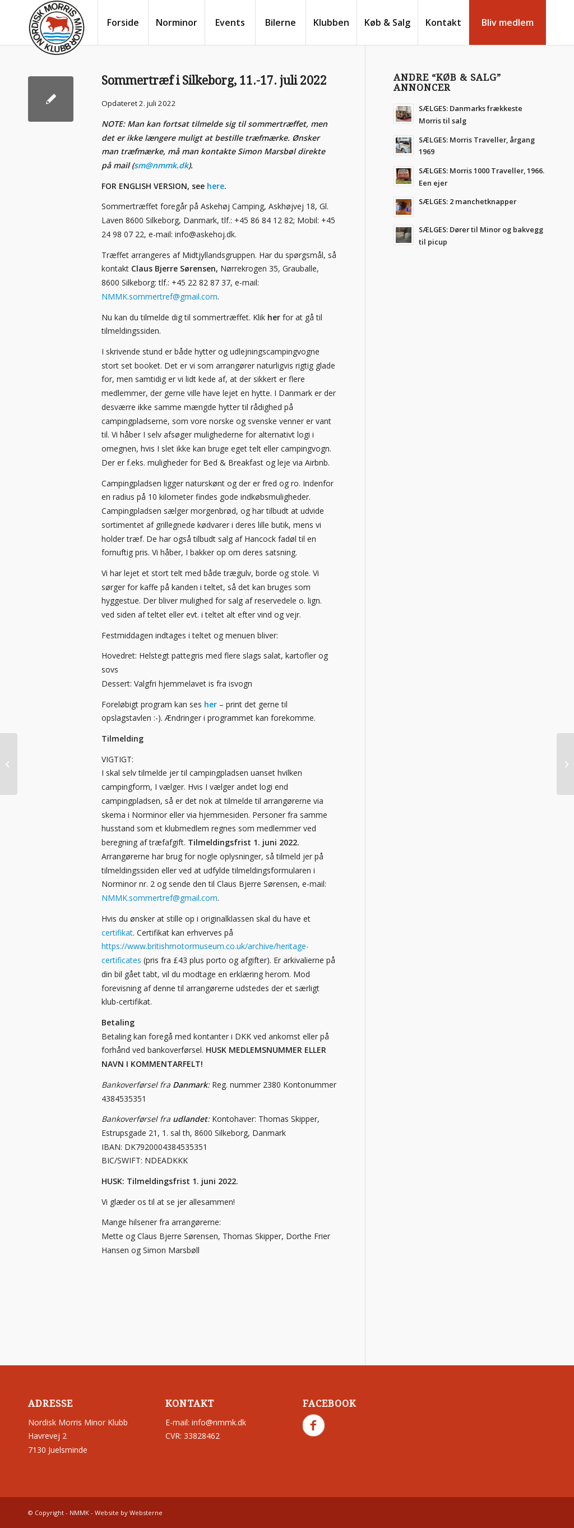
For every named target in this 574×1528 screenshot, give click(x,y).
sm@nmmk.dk (161, 165)
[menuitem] (123, 22)
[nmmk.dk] (56, 28)
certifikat (117, 932)
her (210, 704)
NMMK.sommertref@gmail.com (159, 296)
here (215, 186)
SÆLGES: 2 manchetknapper (467, 201)
